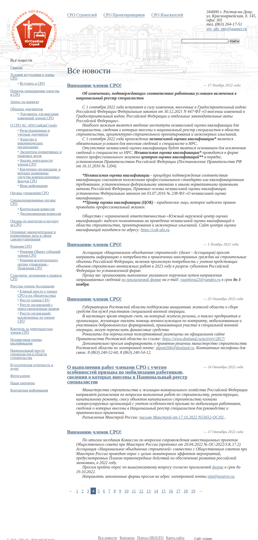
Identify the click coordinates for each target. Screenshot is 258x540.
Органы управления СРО (29, 193)
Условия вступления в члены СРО (32, 76)
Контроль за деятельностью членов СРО (31, 330)
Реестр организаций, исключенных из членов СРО (36, 317)
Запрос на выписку (24, 102)
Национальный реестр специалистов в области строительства (28, 354)
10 (126, 491)
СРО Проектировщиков (124, 15)
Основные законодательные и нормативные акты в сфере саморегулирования (33, 235)
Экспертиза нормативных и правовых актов (40, 154)
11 (134, 491)
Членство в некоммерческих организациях (30, 143)
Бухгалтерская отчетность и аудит (31, 367)
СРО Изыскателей (167, 15)
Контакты (127, 538)
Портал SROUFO (150, 538)
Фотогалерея (20, 376)
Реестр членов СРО (35, 300)
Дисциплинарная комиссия (40, 214)
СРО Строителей (82, 15)
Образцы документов (26, 109)
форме (218, 467)
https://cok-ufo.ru (155, 230)
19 (193, 491)
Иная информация (33, 186)
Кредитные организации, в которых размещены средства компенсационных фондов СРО (39, 175)
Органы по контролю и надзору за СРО (34, 223)
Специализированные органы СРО (32, 202)
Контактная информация (29, 390)
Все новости (107, 538)
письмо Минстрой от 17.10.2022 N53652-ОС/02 (182, 417)
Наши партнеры (22, 383)
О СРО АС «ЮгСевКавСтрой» (33, 125)
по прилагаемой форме (141, 279)
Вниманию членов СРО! (94, 85)
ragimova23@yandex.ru (200, 279)
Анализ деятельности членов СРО (35, 162)
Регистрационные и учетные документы (34, 132)
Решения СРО (21, 246)
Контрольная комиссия (37, 209)
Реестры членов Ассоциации (32, 286)
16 (171, 491)
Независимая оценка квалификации (26, 341)
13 (149, 491)
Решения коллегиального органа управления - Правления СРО (38, 264)
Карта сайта (175, 538)
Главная (16, 67)
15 (164, 491)
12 (141, 491)
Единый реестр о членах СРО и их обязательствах (37, 293)
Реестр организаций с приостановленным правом (38, 307)
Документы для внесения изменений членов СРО (38, 116)
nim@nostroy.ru (221, 476)
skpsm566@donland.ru (175, 348)
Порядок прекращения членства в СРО (34, 93)
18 (186, 491)
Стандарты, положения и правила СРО (36, 277)
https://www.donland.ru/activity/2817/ (193, 338)
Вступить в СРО (32, 83)
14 (156, 491)
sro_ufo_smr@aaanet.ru (226, 29)
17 (178, 491)
